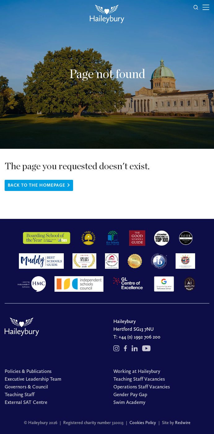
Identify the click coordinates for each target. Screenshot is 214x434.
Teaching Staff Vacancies (139, 379)
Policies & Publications (28, 371)
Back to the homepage (36, 185)
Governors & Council (26, 387)
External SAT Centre (26, 402)
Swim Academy (129, 402)
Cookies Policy (142, 422)
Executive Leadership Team (33, 379)
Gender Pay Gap (130, 394)
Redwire (182, 422)
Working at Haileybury (136, 371)
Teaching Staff (19, 394)
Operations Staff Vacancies (141, 387)
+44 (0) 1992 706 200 (139, 337)
